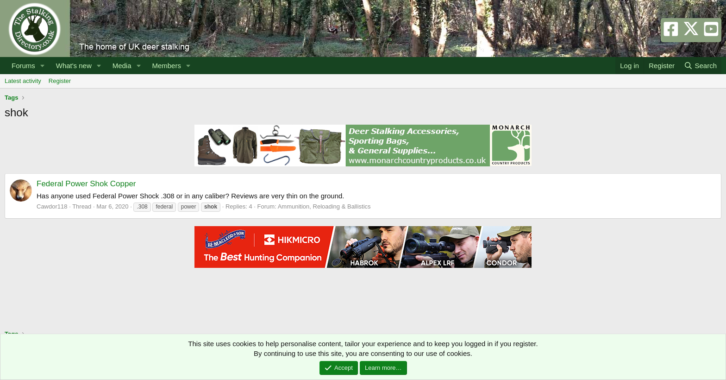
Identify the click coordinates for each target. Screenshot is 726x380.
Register (60, 80)
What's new (74, 66)
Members (166, 66)
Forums (23, 66)
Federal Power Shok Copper (86, 183)
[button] (42, 65)
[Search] (700, 65)
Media (122, 66)
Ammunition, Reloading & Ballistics (324, 206)
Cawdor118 (52, 206)
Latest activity (23, 80)
